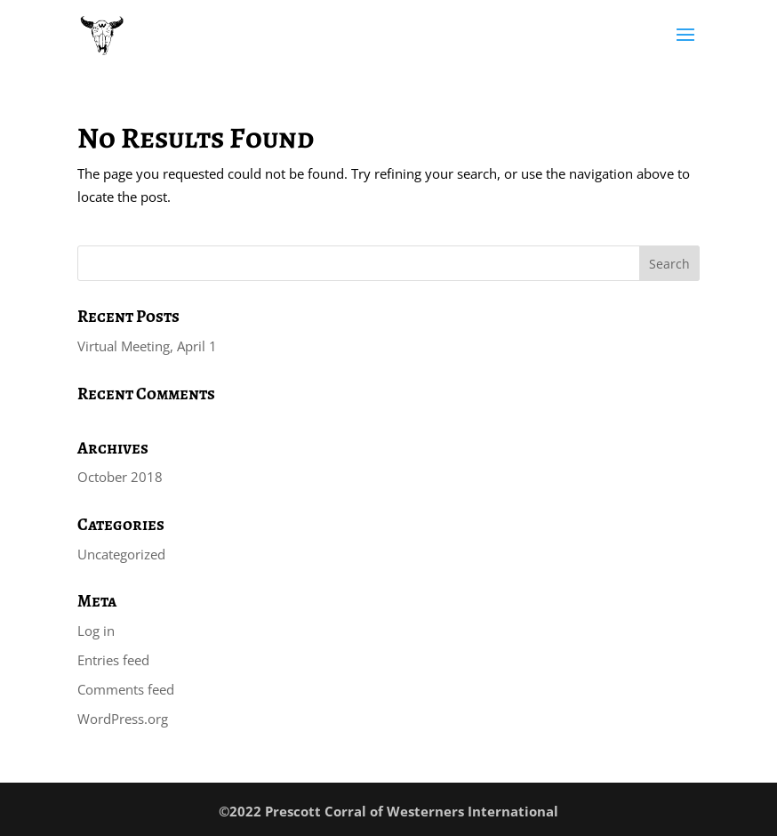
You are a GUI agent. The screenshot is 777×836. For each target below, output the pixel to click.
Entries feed (113, 660)
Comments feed (125, 689)
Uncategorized (121, 554)
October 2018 (120, 477)
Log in (96, 630)
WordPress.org (122, 718)
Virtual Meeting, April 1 (147, 346)
